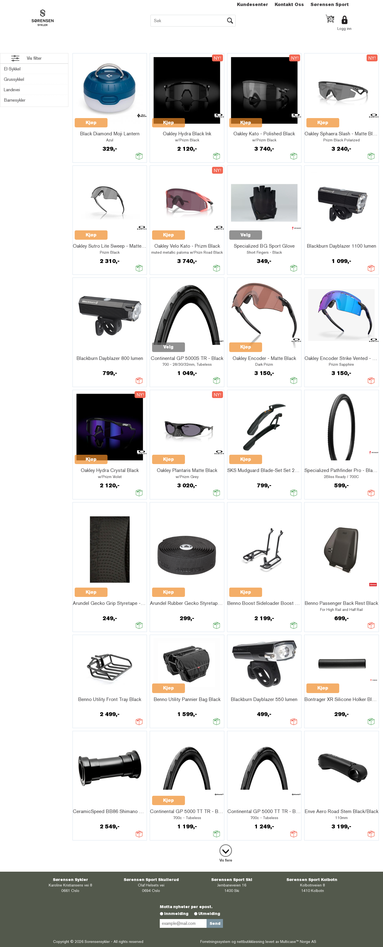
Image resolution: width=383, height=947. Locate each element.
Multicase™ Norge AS (298, 941)
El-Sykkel (12, 68)
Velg (245, 235)
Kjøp (91, 122)
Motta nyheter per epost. (186, 907)
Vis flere (225, 860)
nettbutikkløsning (250, 941)
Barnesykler (14, 100)
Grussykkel (14, 79)
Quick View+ (121, 119)
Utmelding (209, 913)
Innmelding (176, 913)
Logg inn (344, 28)
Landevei (12, 89)
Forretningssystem (215, 941)
